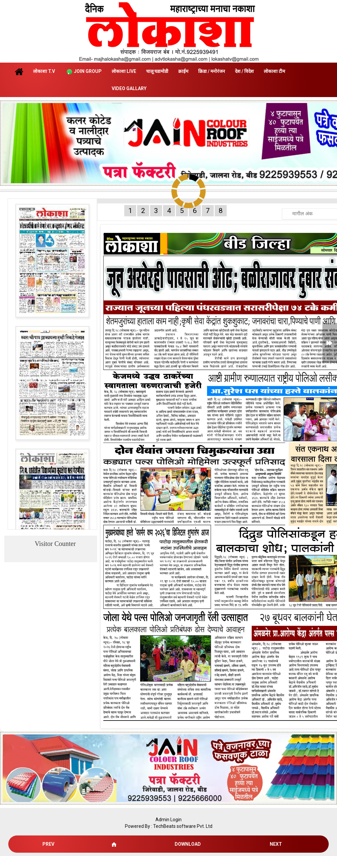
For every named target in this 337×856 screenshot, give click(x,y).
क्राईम (183, 71)
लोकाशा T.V (44, 71)
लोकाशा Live (124, 71)
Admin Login (168, 819)
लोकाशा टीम (274, 71)
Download (188, 844)
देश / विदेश (244, 71)
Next (276, 844)
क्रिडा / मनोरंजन (211, 71)
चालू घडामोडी (157, 71)
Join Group (83, 71)
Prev (48, 844)
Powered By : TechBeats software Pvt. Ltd (168, 826)
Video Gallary (129, 88)
